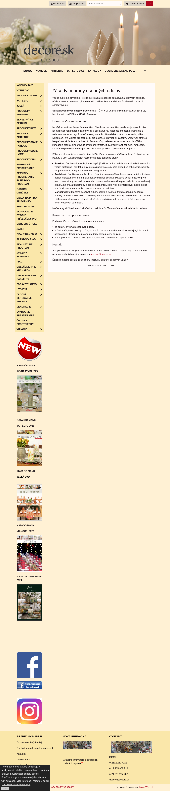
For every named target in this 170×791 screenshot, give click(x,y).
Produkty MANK (30, 95)
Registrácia (76, 3)
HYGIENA (30, 289)
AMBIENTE (57, 71)
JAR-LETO (30, 100)
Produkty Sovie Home (27, 153)
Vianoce (41, 71)
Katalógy (94, 71)
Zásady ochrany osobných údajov (56, 787)
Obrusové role (27, 224)
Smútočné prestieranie (25, 166)
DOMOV (27, 71)
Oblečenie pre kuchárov (30, 268)
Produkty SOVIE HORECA (30, 144)
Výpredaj (23, 90)
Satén (20, 229)
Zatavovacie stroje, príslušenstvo (26, 215)
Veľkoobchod (23, 759)
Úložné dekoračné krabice (30, 298)
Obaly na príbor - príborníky (28, 199)
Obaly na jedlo (30, 234)
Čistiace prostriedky (25, 322)
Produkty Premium (30, 113)
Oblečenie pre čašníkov (30, 277)
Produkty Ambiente (30, 135)
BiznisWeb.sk (146, 787)
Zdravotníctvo (30, 284)
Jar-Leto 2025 (75, 71)
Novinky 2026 (25, 85)
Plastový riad (30, 239)
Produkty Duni (30, 159)
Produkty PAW (30, 128)
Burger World (26, 206)
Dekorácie (30, 306)
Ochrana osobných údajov (30, 742)
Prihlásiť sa (57, 3)
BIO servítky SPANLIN (25, 121)
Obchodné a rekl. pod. (121, 71)
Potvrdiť (5, 789)
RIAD (30, 261)
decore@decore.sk (101, 254)
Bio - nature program (30, 246)
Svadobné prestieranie (25, 314)
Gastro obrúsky (30, 191)
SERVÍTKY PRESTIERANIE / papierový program (30, 179)
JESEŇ (30, 106)
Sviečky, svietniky (30, 255)
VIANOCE (30, 329)
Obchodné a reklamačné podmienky (36, 748)
